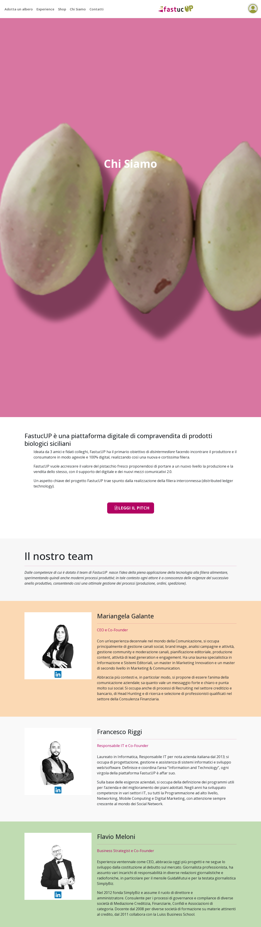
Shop (62, 9)
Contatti (96, 9)
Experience (45, 9)
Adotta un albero (19, 9)
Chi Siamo (78, 9)
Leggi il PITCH (131, 508)
